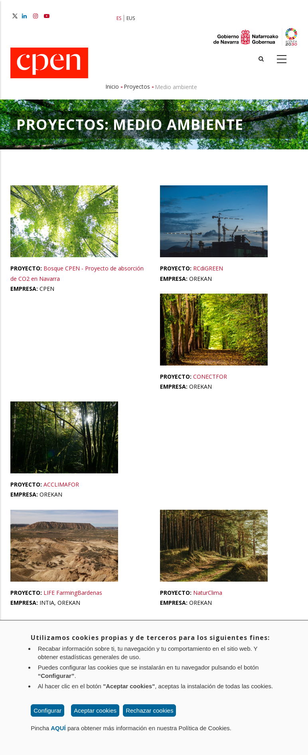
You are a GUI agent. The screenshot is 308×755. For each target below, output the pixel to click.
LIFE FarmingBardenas (72, 592)
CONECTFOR (210, 376)
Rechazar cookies (149, 710)
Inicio (112, 86)
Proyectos (137, 86)
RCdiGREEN (208, 268)
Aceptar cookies (95, 710)
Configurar (47, 710)
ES (118, 18)
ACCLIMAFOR (61, 484)
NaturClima (207, 592)
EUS (130, 18)
